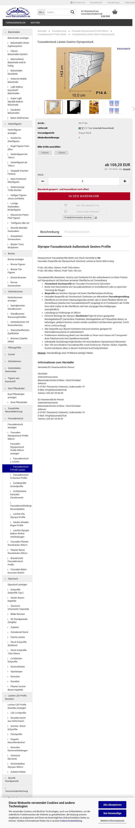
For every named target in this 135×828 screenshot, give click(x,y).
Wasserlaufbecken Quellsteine (18, 332)
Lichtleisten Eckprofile (15, 660)
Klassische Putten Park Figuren (18, 216)
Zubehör (13, 627)
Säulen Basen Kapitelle (16, 599)
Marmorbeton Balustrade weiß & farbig (17, 62)
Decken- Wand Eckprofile (16, 728)
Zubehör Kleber (17, 772)
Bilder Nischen (16, 614)
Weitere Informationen (112, 820)
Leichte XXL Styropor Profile (17, 515)
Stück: (41, 174)
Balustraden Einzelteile (15, 72)
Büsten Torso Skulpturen (16, 246)
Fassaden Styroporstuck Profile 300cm (18, 435)
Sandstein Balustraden (14, 111)
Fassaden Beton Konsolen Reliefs (17, 571)
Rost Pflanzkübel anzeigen (16, 396)
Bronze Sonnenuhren (14, 284)
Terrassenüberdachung (16, 790)
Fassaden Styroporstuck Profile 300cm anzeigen (17, 448)
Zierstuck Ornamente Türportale (18, 607)
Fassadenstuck (14, 418)
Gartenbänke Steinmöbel (13, 370)
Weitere (35, 22)
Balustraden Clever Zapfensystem (18, 44)
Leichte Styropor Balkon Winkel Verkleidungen (19, 533)
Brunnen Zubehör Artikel (17, 340)
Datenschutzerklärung (71, 820)
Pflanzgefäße (13, 347)
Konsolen (14, 676)
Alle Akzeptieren (112, 804)
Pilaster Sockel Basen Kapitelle (16, 688)
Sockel (10, 354)
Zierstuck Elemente (14, 757)
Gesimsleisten (16, 666)
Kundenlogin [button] (113, 2)
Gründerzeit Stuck (18, 632)
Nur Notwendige (112, 813)
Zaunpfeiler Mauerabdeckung (13, 410)
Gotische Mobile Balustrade (17, 80)
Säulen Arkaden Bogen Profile (19, 524)
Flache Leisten (16, 637)
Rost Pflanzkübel (15, 388)
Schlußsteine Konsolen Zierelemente (18, 494)
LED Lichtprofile (17, 713)
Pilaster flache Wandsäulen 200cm (17, 552)
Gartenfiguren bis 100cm (17, 156)
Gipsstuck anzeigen (17, 584)
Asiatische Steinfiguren (14, 140)
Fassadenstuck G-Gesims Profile (19, 476)
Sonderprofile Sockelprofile (18, 485)
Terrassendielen (15, 22)
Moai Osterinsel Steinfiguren (17, 180)
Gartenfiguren (13, 124)
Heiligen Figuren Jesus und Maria (17, 197)
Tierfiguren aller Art (18, 223)
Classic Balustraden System (17, 53)
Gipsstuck (11, 578)
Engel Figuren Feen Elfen (18, 148)
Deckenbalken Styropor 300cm (16, 765)
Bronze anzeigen (16, 259)
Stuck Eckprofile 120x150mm (17, 652)
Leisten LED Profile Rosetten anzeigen (17, 706)
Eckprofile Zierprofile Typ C (16, 591)
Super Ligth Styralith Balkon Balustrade (15, 101)
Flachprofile (15, 734)
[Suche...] (41, 12)
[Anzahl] (84, 181)
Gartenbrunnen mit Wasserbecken (18, 324)
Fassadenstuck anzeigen (15, 426)
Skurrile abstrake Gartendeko (17, 229)
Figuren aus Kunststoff (12, 380)
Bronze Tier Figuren (15, 271)
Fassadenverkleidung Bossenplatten (20, 506)
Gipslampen (15, 671)
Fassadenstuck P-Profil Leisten (19, 468)
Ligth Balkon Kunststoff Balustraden (15, 90)
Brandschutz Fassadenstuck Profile (15, 561)
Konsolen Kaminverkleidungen (18, 749)
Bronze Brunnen (17, 277)
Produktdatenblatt (76, 232)
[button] (96, 2)
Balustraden (12, 32)
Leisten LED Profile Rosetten (16, 697)
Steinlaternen (13, 361)
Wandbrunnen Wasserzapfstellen (17, 315)
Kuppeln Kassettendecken (16, 741)
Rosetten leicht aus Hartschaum (16, 719)
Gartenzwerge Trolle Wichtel (16, 189)
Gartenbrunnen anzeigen (15, 299)
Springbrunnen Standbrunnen (16, 307)
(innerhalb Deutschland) (103, 128)
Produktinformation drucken (78, 217)
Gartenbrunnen (14, 291)
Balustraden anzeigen (18, 38)
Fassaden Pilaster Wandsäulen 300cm (18, 543)
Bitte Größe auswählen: (49, 146)
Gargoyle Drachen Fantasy (18, 172)
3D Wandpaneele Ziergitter (17, 621)
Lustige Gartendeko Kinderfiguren (14, 206)
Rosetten (13, 681)
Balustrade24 (123, 48)
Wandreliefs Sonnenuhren (15, 238)
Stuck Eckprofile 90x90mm (17, 644)
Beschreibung (49, 232)
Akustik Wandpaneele (12, 780)
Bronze (10, 253)
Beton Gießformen (18, 118)
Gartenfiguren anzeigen (14, 131)
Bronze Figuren (16, 264)
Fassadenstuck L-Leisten (19, 460)
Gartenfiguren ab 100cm (17, 164)
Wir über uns (77, 2)
